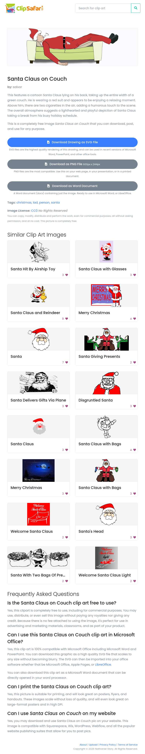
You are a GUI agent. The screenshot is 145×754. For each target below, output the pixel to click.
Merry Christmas (94, 312)
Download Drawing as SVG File (72, 142)
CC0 (34, 210)
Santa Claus (22, 444)
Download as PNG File (72, 164)
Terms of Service (128, 744)
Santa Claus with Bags (100, 444)
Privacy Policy (107, 744)
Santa (16, 356)
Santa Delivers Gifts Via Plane (38, 400)
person (44, 202)
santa (55, 202)
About (83, 744)
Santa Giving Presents (99, 356)
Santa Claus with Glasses (102, 269)
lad (35, 202)
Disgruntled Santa (96, 400)
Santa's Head (91, 531)
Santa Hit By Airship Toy (33, 269)
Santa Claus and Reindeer (35, 312)
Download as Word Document (72, 186)
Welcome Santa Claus (32, 531)
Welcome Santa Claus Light (105, 575)
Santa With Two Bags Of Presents (42, 575)
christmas (24, 202)
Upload (93, 744)
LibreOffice (103, 664)
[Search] (103, 8)
